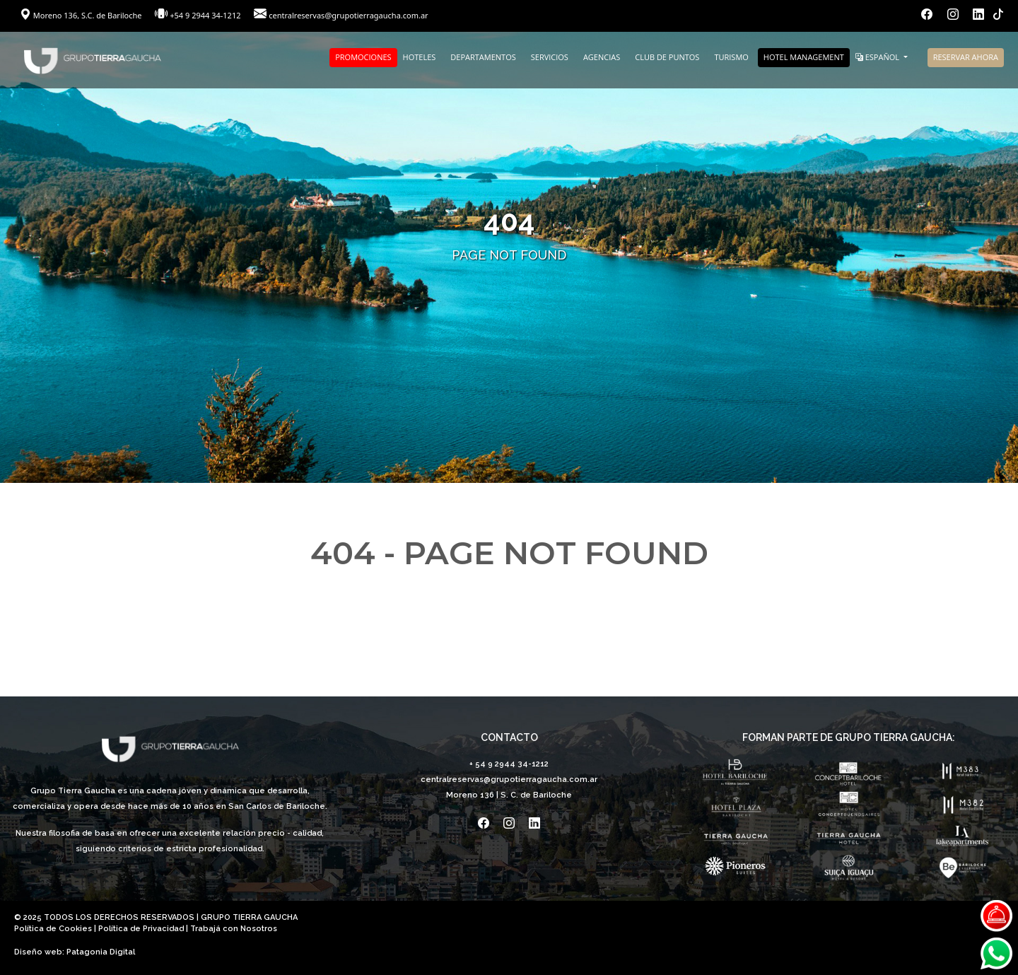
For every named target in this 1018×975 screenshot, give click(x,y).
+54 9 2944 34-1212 (205, 15)
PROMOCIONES (363, 57)
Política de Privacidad (141, 928)
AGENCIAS (601, 57)
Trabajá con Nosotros (233, 928)
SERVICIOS (549, 57)
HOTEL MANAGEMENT (804, 57)
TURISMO (731, 57)
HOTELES (419, 57)
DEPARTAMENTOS (482, 57)
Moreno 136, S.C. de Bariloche (82, 15)
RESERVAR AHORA (965, 57)
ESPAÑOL (878, 57)
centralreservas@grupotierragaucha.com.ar (348, 15)
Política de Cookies (53, 928)
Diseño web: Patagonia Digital (74, 952)
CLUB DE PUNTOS (667, 57)
